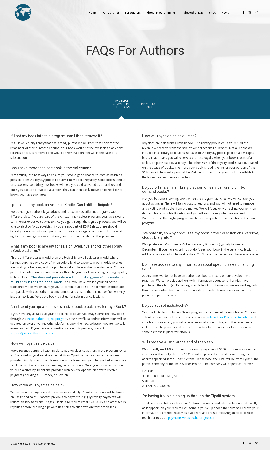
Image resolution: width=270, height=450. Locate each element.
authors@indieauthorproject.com (32, 333)
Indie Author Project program (47, 319)
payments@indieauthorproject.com (192, 418)
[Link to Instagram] (256, 12)
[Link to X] (250, 12)
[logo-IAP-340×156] (38, 12)
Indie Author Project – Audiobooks (230, 317)
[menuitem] (92, 12)
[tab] (121, 105)
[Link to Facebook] (243, 12)
